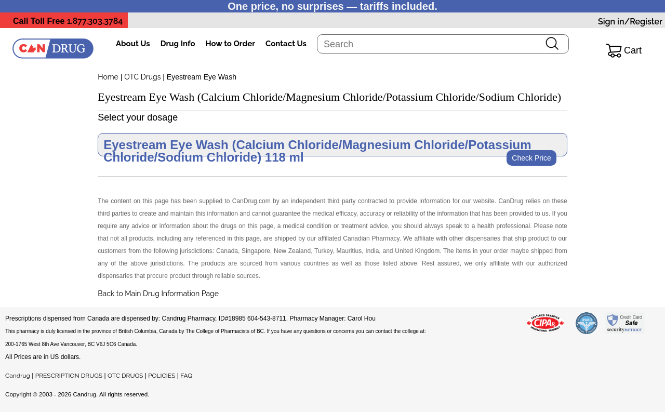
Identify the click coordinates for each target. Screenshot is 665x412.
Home (108, 77)
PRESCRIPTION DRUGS (68, 375)
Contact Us (286, 43)
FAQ (186, 375)
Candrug (17, 375)
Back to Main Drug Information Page (158, 293)
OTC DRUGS (125, 375)
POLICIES (161, 375)
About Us (133, 43)
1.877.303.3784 (95, 21)
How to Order (230, 43)
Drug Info (178, 43)
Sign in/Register (630, 21)
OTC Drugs (142, 77)
